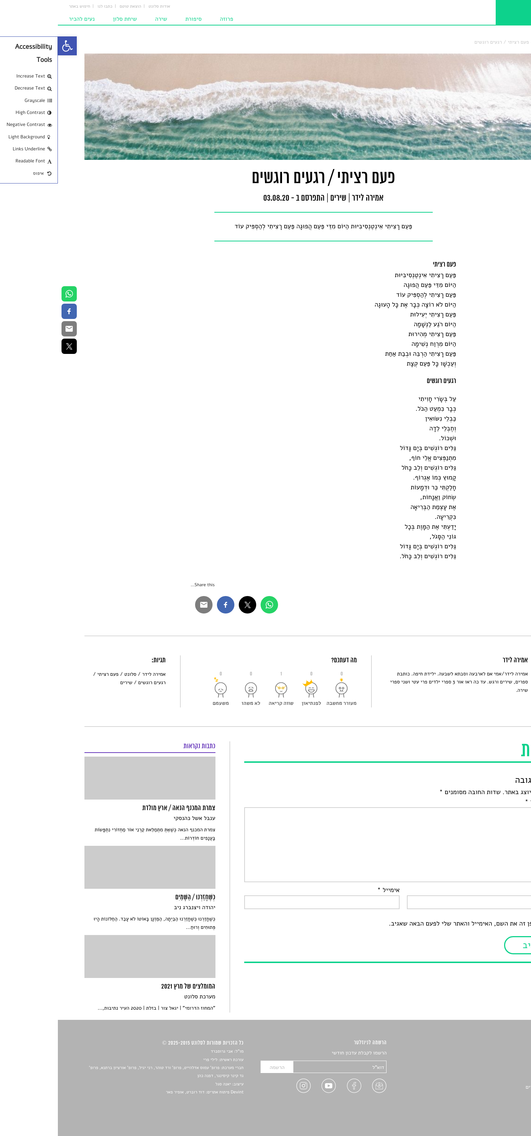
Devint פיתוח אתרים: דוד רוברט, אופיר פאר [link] (147, 1092)
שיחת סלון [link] (67, 19)
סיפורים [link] (496, 1053)
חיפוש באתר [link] (21, 6)
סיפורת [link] (135, 19)
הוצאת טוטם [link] (72, 6)
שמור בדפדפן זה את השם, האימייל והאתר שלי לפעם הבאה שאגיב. (417, 923)
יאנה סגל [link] (165, 1084)
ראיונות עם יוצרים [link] (486, 1087)
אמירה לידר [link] (96, 674)
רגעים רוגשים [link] (94, 682)
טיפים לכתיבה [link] (490, 1095)
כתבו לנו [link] (47, 6)
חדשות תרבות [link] (490, 1069)
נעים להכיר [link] (24, 19)
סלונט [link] (498, 42)
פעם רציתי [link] (49, 674)
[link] (9, 45)
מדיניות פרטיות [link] (488, 1104)
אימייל (331, 890)
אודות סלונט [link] (101, 6)
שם (497, 890)
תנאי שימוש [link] (492, 1112)
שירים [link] (482, 42)
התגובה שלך (485, 802)
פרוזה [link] (168, 19)
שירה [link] (103, 19)
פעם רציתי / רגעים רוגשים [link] (444, 42)
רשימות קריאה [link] (489, 1078)
